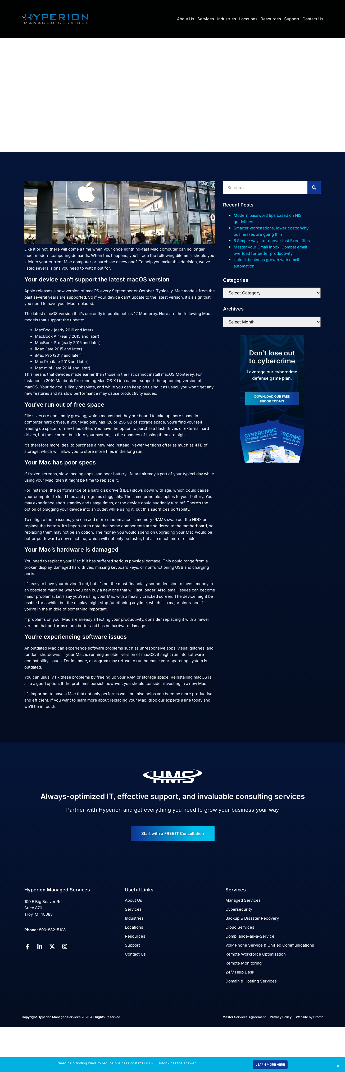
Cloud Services (239, 927)
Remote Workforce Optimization (255, 954)
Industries (226, 18)
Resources (271, 18)
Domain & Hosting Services (251, 981)
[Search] (314, 187)
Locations (248, 18)
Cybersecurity (238, 909)
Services (205, 18)
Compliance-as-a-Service (249, 936)
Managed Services (243, 900)
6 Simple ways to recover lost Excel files (272, 240)
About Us (185, 18)
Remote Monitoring (243, 963)
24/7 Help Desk (239, 972)
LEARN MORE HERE (270, 1064)
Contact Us (312, 18)
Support (291, 18)
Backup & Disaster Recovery (252, 918)
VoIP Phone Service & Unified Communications (269, 945)
